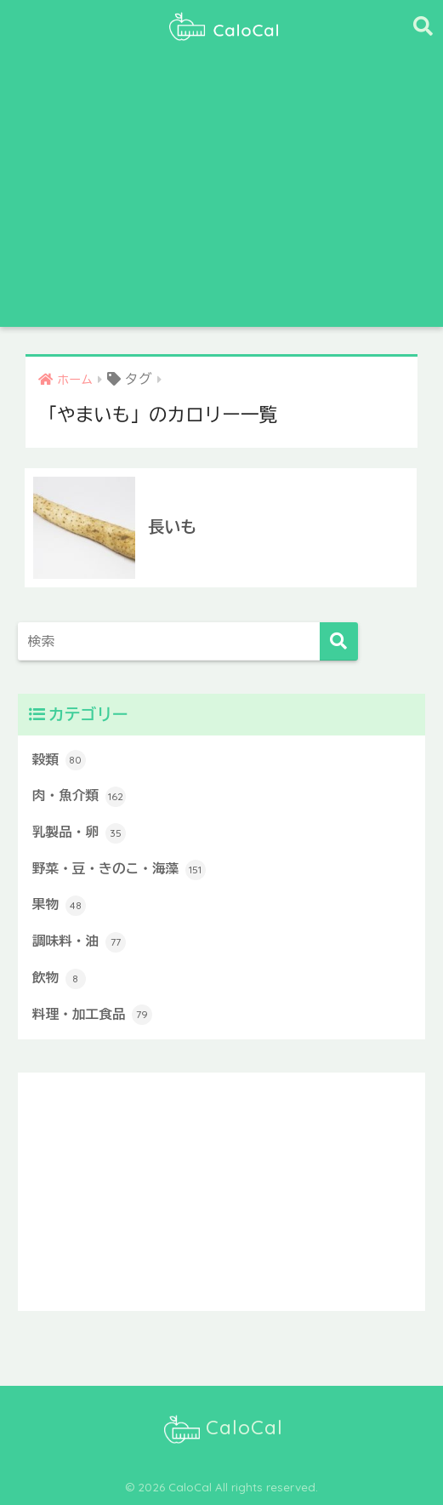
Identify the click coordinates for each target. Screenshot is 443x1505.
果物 (59, 906)
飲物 (59, 979)
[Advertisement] (221, 199)
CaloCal (223, 1429)
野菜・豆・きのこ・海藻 (119, 870)
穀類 (59, 760)
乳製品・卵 (79, 833)
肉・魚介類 (79, 797)
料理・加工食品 (92, 1014)
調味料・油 (79, 942)
